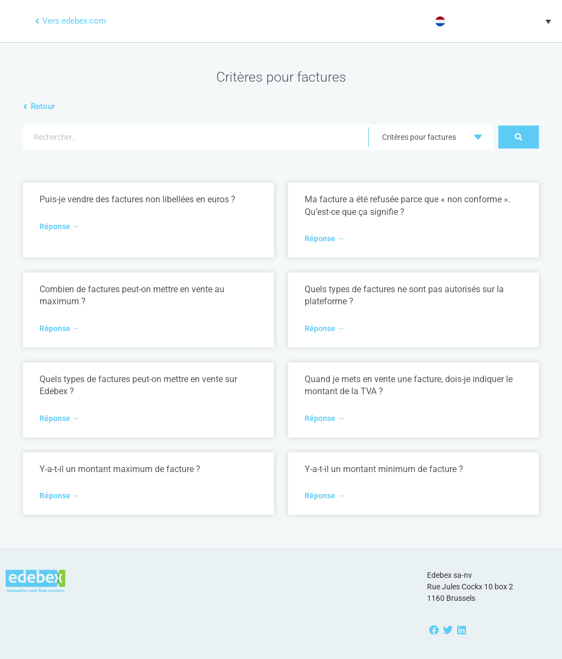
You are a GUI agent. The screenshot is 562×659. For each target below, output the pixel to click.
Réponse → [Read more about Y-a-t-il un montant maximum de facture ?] (60, 495)
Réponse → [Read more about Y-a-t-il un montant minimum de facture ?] (325, 495)
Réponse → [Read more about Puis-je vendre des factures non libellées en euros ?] (60, 226)
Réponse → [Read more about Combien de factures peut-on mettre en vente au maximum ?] (60, 328)
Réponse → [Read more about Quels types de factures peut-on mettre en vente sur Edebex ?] (60, 418)
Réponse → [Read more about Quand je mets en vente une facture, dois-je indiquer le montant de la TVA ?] (325, 418)
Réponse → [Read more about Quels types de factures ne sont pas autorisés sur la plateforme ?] (325, 328)
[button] (492, 21)
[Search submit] (518, 137)
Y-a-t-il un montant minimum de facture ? (384, 469)
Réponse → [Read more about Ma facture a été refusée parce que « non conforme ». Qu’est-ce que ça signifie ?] (325, 238)
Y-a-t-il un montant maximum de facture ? (120, 469)
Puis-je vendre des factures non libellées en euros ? (137, 199)
